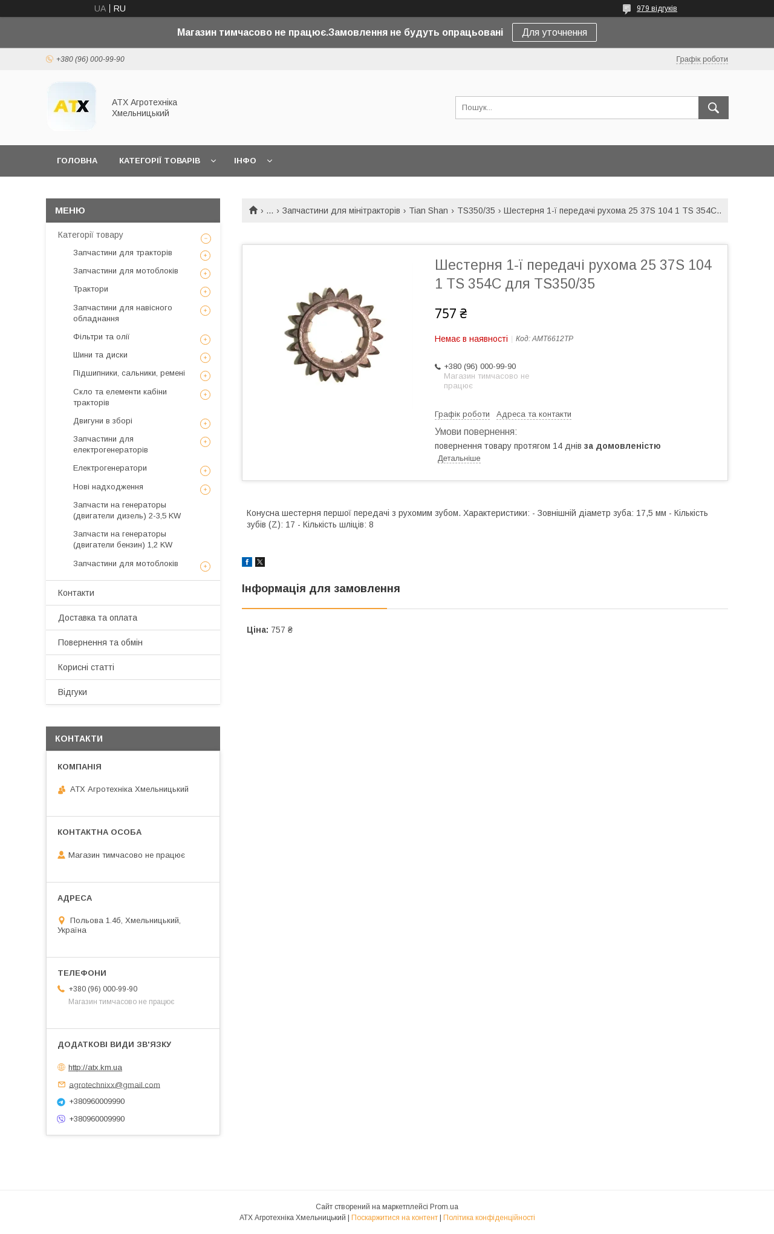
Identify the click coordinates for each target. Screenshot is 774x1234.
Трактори (90, 288)
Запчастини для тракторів (122, 252)
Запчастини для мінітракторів (341, 210)
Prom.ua (444, 1207)
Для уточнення (554, 32)
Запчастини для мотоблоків (125, 270)
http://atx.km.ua (95, 1067)
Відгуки (72, 692)
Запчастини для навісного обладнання (122, 313)
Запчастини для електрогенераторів (110, 444)
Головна (77, 160)
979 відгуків (657, 8)
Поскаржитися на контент (394, 1217)
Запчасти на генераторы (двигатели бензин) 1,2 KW (122, 539)
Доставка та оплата (97, 617)
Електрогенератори (110, 467)
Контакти (76, 593)
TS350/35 (476, 210)
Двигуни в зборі (102, 420)
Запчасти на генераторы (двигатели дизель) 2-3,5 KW (127, 510)
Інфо (245, 160)
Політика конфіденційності (489, 1217)
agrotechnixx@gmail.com (114, 1084)
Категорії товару (90, 235)
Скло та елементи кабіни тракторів (120, 397)
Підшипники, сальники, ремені (129, 372)
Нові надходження (108, 486)
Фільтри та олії (101, 336)
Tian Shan (428, 210)
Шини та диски (100, 354)
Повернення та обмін (100, 642)
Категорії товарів (159, 160)
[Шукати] (713, 107)
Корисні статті (86, 667)
